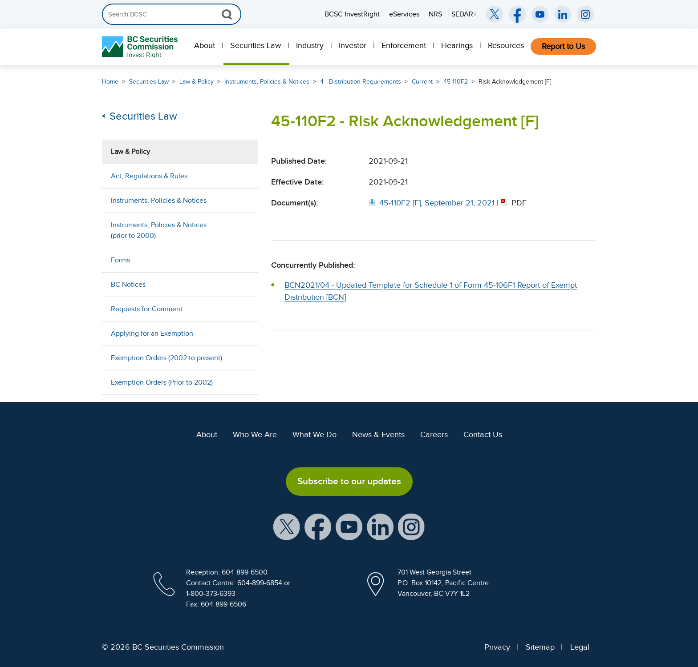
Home (110, 81)
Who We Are (255, 434)
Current (422, 81)
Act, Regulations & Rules (149, 176)
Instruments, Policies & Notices (266, 81)
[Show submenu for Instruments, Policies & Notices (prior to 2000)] (242, 230)
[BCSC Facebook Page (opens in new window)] (517, 14)
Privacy (497, 647)
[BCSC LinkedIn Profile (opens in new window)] (380, 526)
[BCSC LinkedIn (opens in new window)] (562, 14)
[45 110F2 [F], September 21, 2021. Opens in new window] (433, 202)
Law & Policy (196, 81)
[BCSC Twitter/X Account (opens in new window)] (494, 14)
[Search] (171, 14)
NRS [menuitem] (435, 14)
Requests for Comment (147, 309)
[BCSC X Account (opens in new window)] (286, 526)
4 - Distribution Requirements (360, 81)
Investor (352, 45)
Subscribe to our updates (349, 481)
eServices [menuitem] (404, 14)
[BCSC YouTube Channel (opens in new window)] (540, 14)
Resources (506, 45)
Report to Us (563, 46)
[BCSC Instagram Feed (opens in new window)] (585, 14)
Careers (434, 434)
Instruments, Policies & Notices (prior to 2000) (159, 230)
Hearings (457, 45)
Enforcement (403, 45)
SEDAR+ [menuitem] (464, 14)
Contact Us (482, 434)
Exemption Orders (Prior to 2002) (162, 382)
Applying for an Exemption (152, 333)
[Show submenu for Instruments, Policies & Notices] (242, 200)
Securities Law (255, 45)
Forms (120, 260)
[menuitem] (205, 46)
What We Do (314, 434)
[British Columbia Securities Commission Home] (141, 47)
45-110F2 (455, 81)
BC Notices (128, 285)
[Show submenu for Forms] (242, 260)
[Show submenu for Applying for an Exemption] (242, 333)
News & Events (378, 434)
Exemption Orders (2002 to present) (166, 358)
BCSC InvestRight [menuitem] (352, 14)
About (204, 45)
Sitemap (540, 647)
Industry (310, 45)
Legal (579, 647)
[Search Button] (227, 14)
